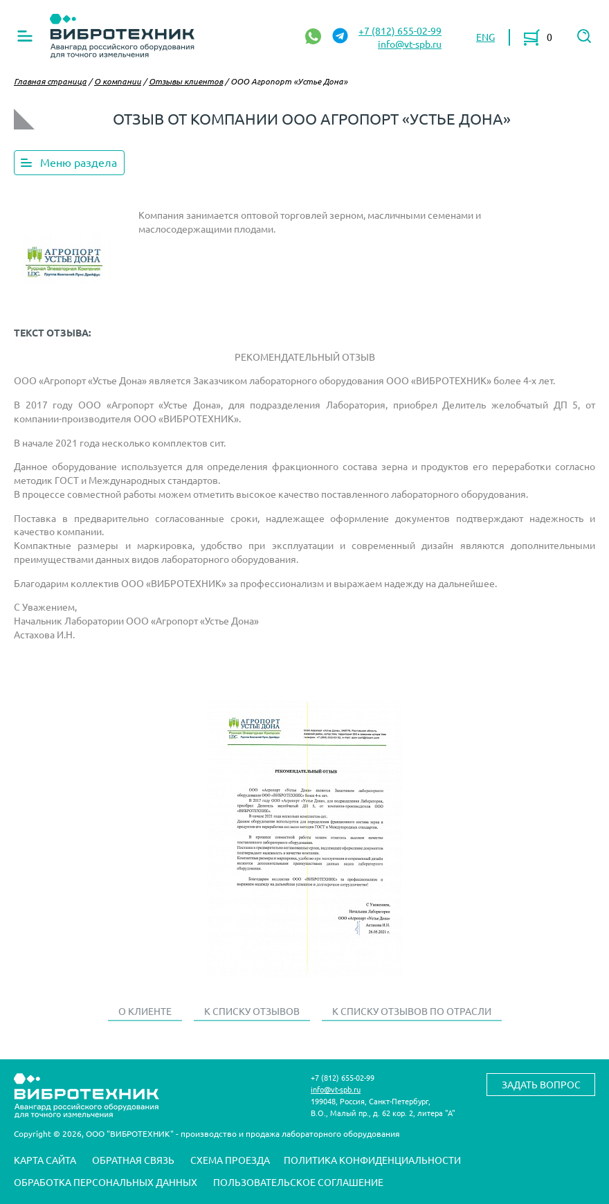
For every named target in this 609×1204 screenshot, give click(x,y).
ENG (485, 36)
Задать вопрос (541, 1084)
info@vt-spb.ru (410, 43)
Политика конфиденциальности (372, 1159)
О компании (117, 81)
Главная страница (50, 81)
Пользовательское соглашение (298, 1182)
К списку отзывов (252, 1011)
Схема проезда (230, 1159)
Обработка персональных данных (105, 1182)
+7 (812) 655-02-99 (400, 30)
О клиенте (145, 1011)
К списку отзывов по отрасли (411, 1011)
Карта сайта (45, 1159)
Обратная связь (133, 1159)
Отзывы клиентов (186, 81)
